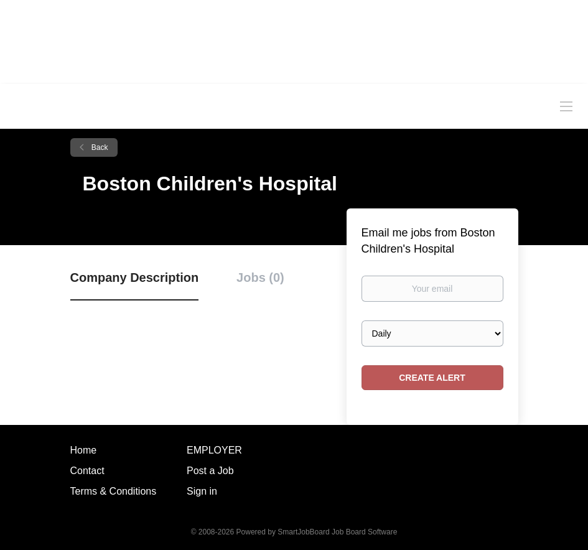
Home (83, 450)
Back (99, 147)
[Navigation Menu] (566, 105)
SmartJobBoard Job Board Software (337, 532)
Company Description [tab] (134, 277)
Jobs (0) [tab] (260, 277)
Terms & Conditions (113, 491)
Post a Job (210, 470)
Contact (87, 470)
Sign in (202, 491)
